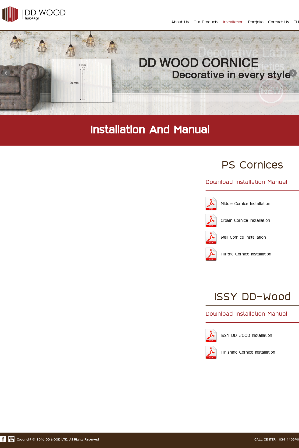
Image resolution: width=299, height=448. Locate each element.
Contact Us (278, 22)
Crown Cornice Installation (245, 221)
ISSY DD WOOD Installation (246, 336)
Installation (233, 22)
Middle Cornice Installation (245, 204)
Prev (6, 73)
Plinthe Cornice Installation (246, 254)
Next (293, 73)
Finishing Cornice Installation (248, 352)
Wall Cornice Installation (243, 237)
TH (296, 22)
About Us (180, 22)
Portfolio (255, 22)
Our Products (206, 22)
